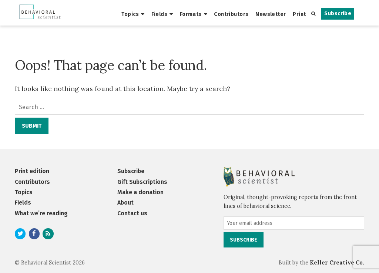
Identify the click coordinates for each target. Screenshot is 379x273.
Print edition (32, 171)
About (125, 202)
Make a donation (140, 192)
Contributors (231, 14)
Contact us (132, 213)
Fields (159, 14)
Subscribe (337, 13)
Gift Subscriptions (142, 181)
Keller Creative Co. (337, 262)
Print (299, 14)
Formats (191, 14)
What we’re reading (41, 213)
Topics (130, 14)
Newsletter (270, 14)
